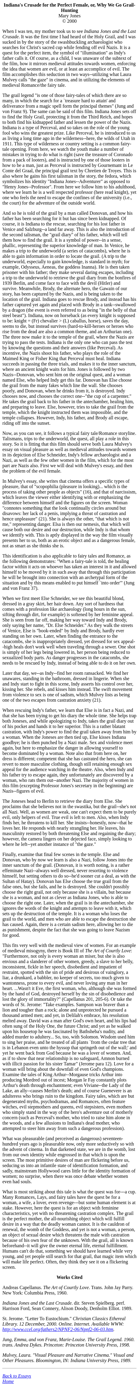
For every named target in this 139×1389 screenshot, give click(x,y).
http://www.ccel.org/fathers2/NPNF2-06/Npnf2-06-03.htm (57, 1329)
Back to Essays (16, 1376)
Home (8, 1381)
